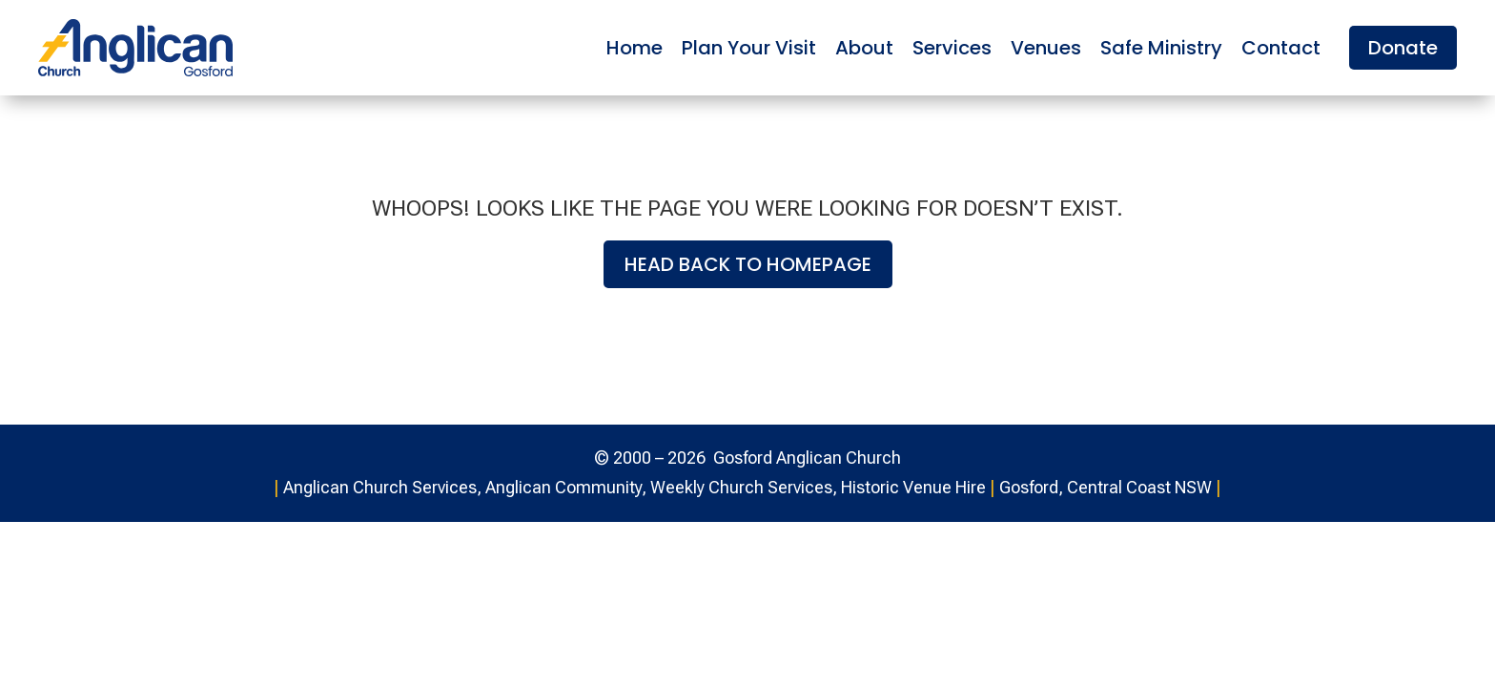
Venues (1046, 47)
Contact (1281, 47)
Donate (1403, 47)
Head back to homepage (748, 264)
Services (952, 47)
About (864, 47)
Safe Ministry (1161, 47)
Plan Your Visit (749, 47)
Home (634, 47)
